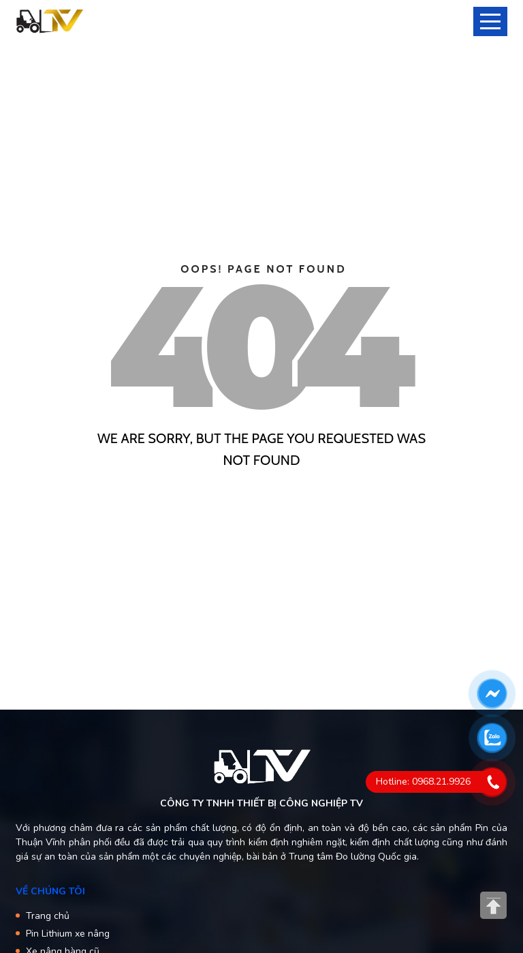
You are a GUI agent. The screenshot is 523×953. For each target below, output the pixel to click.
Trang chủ (47, 915)
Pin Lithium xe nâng (68, 933)
